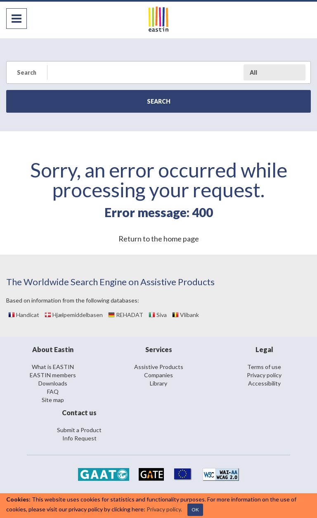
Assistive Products (158, 366)
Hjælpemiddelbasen (74, 314)
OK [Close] (195, 509)
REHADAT (125, 314)
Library (158, 383)
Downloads (52, 383)
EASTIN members (53, 374)
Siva (158, 314)
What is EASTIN (53, 366)
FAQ (53, 391)
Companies (158, 374)
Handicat (23, 314)
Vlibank (185, 314)
